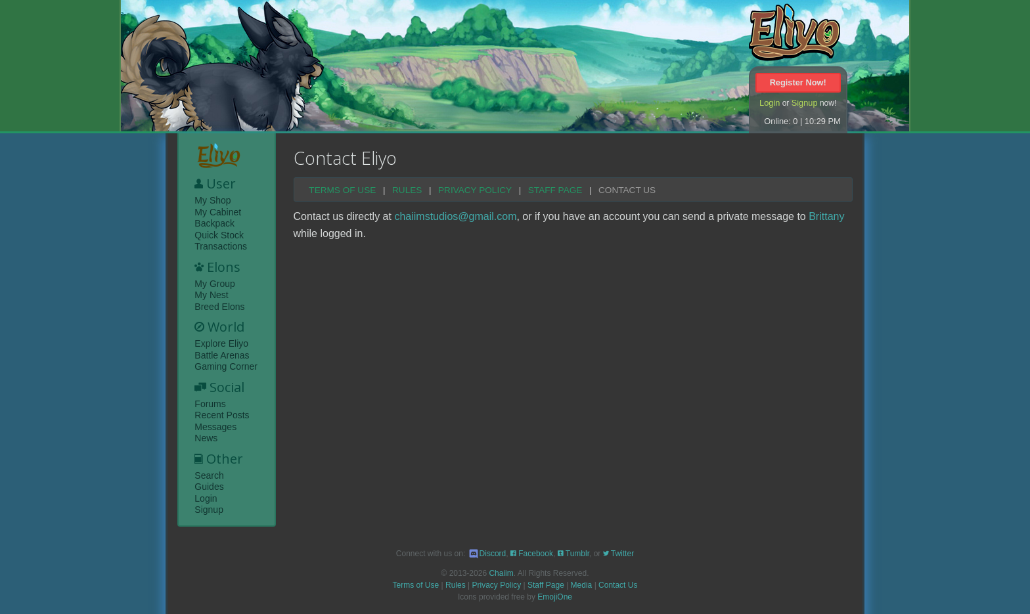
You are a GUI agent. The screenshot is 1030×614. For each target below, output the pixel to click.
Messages (215, 427)
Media (582, 585)
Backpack (214, 223)
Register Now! (798, 82)
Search (208, 475)
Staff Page (555, 190)
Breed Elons (219, 306)
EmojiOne (554, 597)
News (205, 438)
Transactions (220, 246)
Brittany (826, 216)
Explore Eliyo (221, 343)
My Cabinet (217, 212)
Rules (407, 190)
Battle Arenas (221, 355)
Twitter (618, 553)
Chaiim (501, 573)
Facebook (531, 553)
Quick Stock (219, 235)
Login (769, 103)
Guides (208, 486)
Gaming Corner (226, 366)
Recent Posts (221, 415)
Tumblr (573, 553)
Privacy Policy (475, 190)
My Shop (212, 200)
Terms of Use (342, 190)
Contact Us (627, 190)
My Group (214, 283)
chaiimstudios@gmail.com (455, 216)
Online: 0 (780, 121)
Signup (805, 103)
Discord (487, 553)
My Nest (211, 295)
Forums (209, 404)
